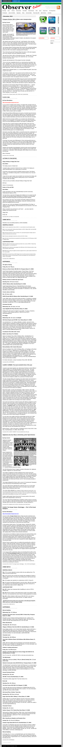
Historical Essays (31, 10)
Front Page (4, 10)
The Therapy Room (52, 10)
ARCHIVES (52, 38)
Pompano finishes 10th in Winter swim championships (17, 19)
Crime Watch (25, 10)
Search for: (52, 40)
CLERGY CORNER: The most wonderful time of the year (17, 365)
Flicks (37, 10)
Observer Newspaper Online (12, 745)
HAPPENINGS (6, 261)
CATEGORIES (41, 38)
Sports (40, 10)
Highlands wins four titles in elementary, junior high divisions (19, 434)
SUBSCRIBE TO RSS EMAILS (51, 8)
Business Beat (18, 10)
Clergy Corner (45, 10)
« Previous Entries (7, 742)
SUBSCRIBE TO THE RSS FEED (50, 6)
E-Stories (13, 10)
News (9, 10)
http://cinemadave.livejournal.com (11, 102)
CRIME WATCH (6, 219)
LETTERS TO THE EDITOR (10, 158)
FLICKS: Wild (6, 97)
